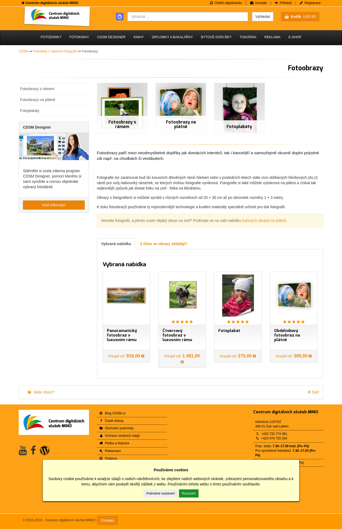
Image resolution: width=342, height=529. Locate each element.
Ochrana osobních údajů (119, 436)
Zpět (313, 392)
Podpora (108, 458)
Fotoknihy (79, 37)
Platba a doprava (114, 443)
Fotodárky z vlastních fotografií (55, 51)
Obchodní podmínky (116, 428)
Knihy (139, 37)
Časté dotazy (111, 421)
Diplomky (172, 37)
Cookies (107, 520)
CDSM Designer (111, 37)
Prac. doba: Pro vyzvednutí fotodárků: (286, 450)
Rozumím (189, 493)
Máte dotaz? (41, 392)
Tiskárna (248, 37)
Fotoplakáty (29, 111)
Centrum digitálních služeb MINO (285, 412)
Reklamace (110, 451)
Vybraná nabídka (116, 244)
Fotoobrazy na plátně (37, 100)
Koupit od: (124, 356)
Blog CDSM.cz (112, 413)
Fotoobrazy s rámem (37, 89)
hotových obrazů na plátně (264, 220)
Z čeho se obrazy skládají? (163, 244)
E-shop (295, 37)
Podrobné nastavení (160, 493)
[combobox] (187, 16)
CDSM (23, 51)
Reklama (273, 37)
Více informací (54, 205)
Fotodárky (51, 37)
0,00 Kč (300, 16)
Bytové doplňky (216, 37)
